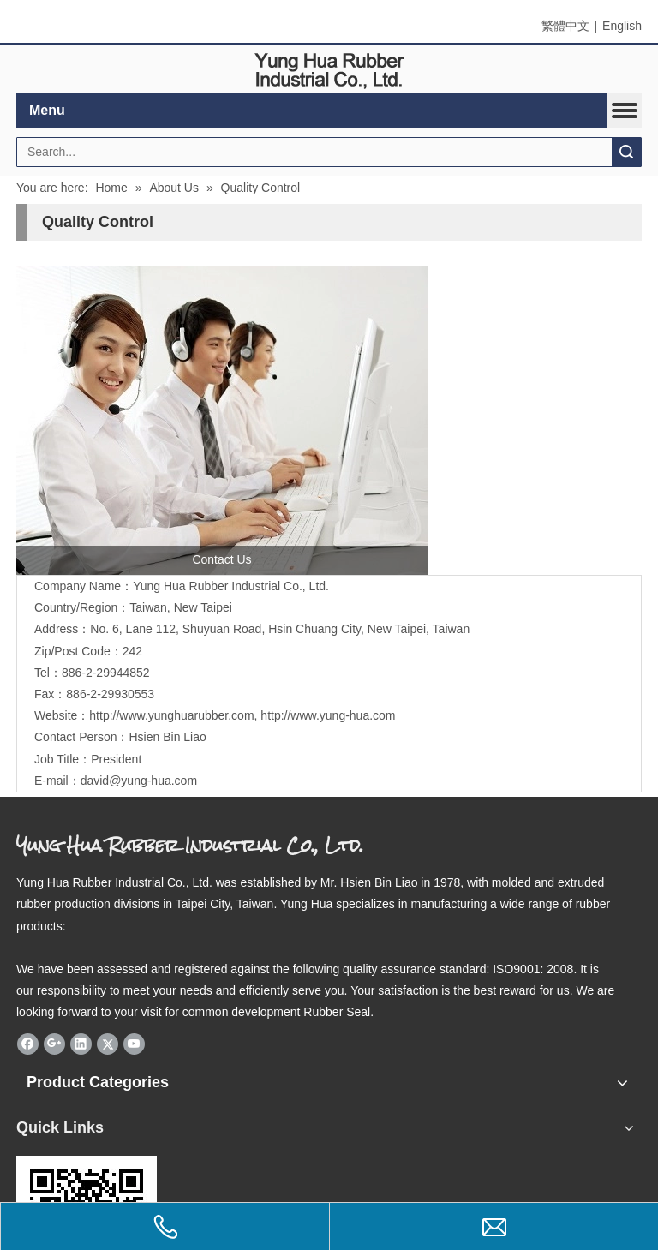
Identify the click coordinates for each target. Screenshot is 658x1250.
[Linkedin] (81, 1043)
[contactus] (222, 420)
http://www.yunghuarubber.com (171, 715)
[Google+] (54, 1043)
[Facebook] (28, 1043)
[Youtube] (134, 1043)
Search (626, 152)
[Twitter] (107, 1043)
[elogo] (329, 69)
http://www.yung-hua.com (327, 715)
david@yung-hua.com (139, 780)
